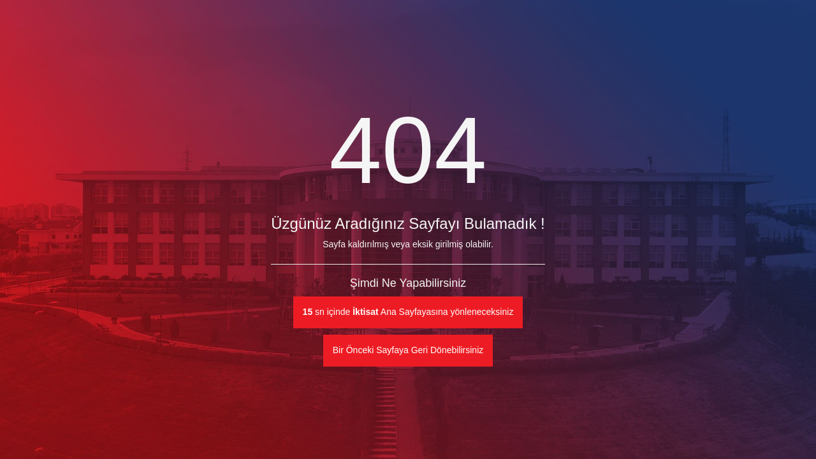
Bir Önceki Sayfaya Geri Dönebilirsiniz (408, 350)
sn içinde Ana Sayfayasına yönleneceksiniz (408, 312)
